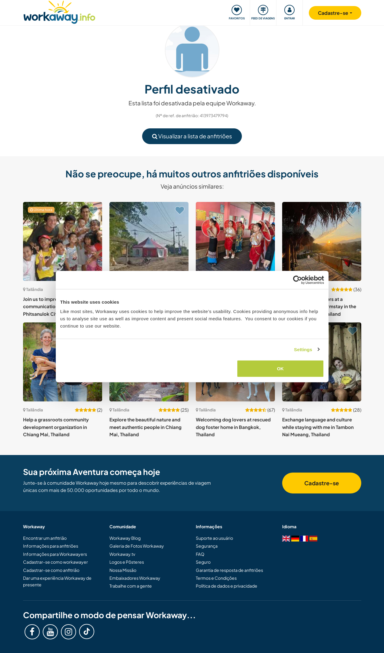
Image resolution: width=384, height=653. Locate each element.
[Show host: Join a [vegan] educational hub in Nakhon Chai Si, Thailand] (149, 241)
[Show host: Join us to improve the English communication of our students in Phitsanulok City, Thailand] (62, 241)
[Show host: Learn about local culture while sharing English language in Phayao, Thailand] (235, 241)
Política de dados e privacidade (226, 586)
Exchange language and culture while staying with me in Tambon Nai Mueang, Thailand (318, 427)
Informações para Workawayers (55, 554)
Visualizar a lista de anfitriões (192, 136)
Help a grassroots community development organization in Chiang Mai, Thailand (56, 427)
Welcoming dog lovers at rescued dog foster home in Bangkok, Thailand (233, 427)
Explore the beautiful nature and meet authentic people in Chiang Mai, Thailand (145, 427)
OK (280, 368)
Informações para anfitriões (50, 546)
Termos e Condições (216, 578)
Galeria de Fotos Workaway (136, 546)
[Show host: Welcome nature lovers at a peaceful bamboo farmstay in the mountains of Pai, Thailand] (321, 241)
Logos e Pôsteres (126, 562)
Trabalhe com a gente (130, 586)
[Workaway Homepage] (59, 11)
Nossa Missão (122, 570)
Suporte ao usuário (214, 538)
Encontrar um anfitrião (45, 538)
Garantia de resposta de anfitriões (229, 570)
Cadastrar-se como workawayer (55, 562)
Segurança (207, 546)
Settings (303, 349)
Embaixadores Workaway (134, 578)
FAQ (200, 554)
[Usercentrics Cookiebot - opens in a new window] (297, 279)
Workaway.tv (122, 554)
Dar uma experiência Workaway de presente (57, 581)
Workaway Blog (125, 538)
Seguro (203, 562)
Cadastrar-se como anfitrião (51, 570)
